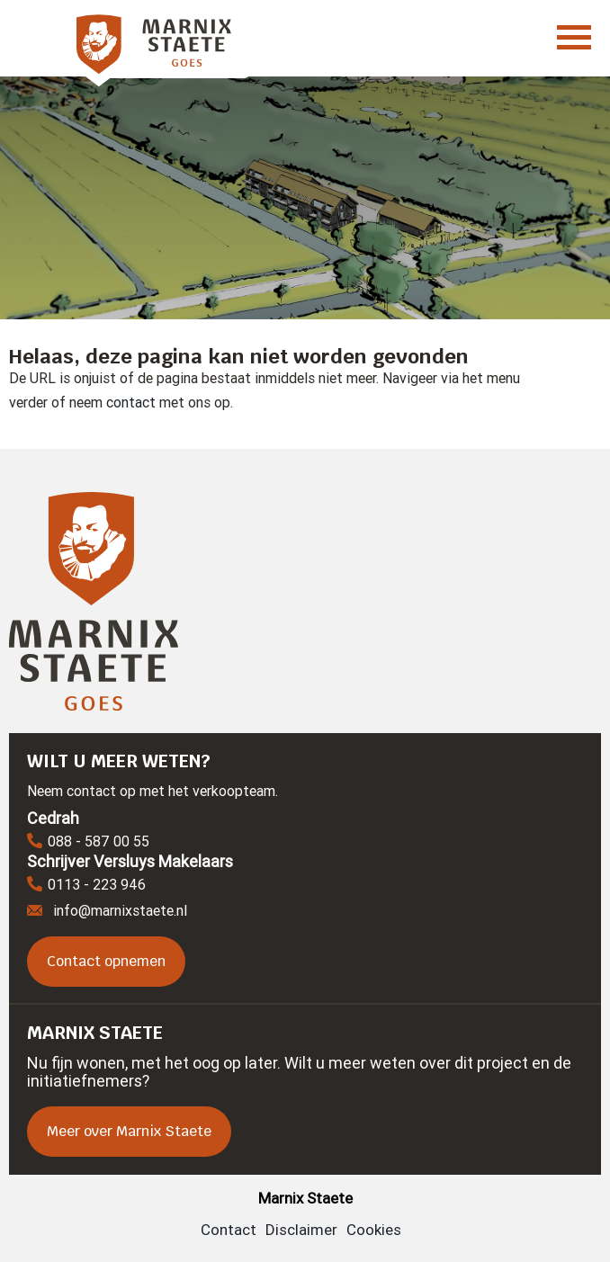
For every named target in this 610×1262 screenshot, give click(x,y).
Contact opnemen (106, 961)
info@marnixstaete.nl (107, 910)
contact (131, 402)
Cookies (373, 1230)
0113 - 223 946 (86, 885)
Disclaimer (301, 1230)
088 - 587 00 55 (88, 842)
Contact (228, 1230)
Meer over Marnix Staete (129, 1131)
